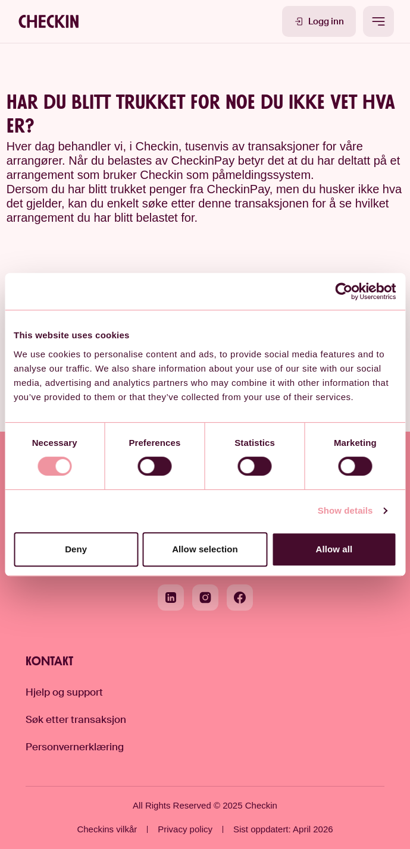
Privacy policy (185, 829)
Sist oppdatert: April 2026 (283, 829)
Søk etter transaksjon (76, 719)
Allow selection (205, 549)
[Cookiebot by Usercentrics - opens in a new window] (344, 291)
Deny (76, 549)
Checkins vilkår (107, 829)
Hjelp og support (64, 692)
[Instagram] (205, 597)
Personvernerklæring (75, 746)
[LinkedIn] (170, 597)
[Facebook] (239, 597)
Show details (345, 510)
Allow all (333, 549)
